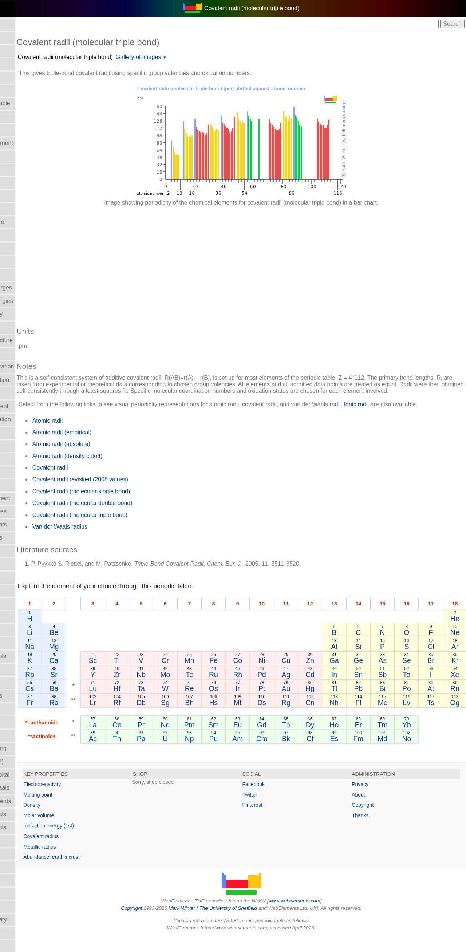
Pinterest (278, 820)
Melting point (88, 810)
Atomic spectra (23, 77)
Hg (329, 704)
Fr (79, 718)
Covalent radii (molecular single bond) (132, 506)
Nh (350, 718)
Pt (287, 704)
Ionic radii (16, 735)
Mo (202, 690)
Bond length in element (34, 143)
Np (223, 754)
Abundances (20, 38)
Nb (181, 690)
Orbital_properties (27, 682)
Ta (181, 704)
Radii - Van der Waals (32, 788)
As (393, 676)
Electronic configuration (34, 366)
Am (265, 754)
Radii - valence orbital (32, 774)
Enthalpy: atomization (32, 380)
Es (350, 754)
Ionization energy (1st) (99, 841)
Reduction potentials (30, 814)
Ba (102, 704)
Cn (329, 718)
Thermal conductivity (31, 919)
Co (265, 676)
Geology (15, 432)
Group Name (20, 445)
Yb (414, 740)
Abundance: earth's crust (102, 872)
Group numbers (24, 459)
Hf (159, 704)
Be (102, 648)
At (435, 704)
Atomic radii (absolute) (112, 459)
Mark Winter (207, 923)
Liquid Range (21, 590)
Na (79, 662)
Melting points (22, 630)
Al (350, 662)
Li (79, 648)
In (351, 690)
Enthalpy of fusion (27, 393)
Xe (456, 690)
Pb (371, 704)
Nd (202, 740)
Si (371, 662)
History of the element (32, 498)
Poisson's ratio (23, 722)
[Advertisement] (266, 263)
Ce (160, 740)
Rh (265, 690)
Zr (160, 690)
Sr (102, 690)
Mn (223, 676)
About (371, 810)
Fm (372, 754)
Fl (372, 718)
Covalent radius (91, 851)
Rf (159, 718)
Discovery (16, 274)
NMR (10, 669)
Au (308, 704)
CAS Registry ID (25, 169)
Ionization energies (28, 537)
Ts (435, 718)
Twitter (275, 810)
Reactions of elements (33, 801)
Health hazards (23, 485)
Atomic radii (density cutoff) (118, 471)
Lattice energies (24, 577)
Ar (456, 662)
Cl (435, 662)
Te (414, 690)
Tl (351, 704)
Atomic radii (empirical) (112, 448)
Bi (393, 704)
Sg (202, 718)
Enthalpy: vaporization (32, 419)
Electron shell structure (33, 340)
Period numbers (24, 709)
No (414, 754)
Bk (308, 754)
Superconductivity (27, 893)
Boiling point (20, 116)
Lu (139, 704)
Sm (244, 740)
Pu (244, 754)
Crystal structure (25, 235)
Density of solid (24, 248)
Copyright (375, 820)
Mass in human (24, 603)
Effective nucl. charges (33, 287)
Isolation (15, 551)
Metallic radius (90, 862)
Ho (350, 740)
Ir (266, 704)
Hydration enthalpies (30, 511)
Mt (266, 718)
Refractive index (25, 853)
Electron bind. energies (34, 301)
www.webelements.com (319, 916)
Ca (102, 676)
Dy (329, 740)
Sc (139, 676)
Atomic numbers (25, 51)
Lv (414, 718)
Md (393, 754)
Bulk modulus (21, 156)
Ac (139, 754)
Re (223, 704)
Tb (308, 740)
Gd (287, 740)
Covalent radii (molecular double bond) (133, 518)
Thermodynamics (26, 932)
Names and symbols (30, 656)
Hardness (16, 472)
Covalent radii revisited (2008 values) (130, 494)
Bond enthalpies (25, 130)
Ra (102, 718)
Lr (138, 718)
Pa (181, 754)
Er (371, 740)
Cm (286, 754)
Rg (308, 718)
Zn (329, 676)
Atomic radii (19, 64)
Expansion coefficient (31, 406)
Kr (456, 676)
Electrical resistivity (28, 314)
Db (181, 718)
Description (18, 261)
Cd (329, 690)
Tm (393, 740)
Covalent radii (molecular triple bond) (115, 57)
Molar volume (21, 643)
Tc (223, 690)
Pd (287, 690)
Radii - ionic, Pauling (30, 748)
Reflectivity (18, 840)
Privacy (372, 799)
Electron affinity (24, 327)
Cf (329, 754)
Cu (308, 676)
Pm (223, 740)
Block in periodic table (32, 103)
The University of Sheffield (254, 923)
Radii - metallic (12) (29, 761)
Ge (371, 676)
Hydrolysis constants (31, 524)
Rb (79, 690)
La (139, 740)
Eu (265, 740)
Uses (10, 946)
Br (435, 676)
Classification (21, 182)
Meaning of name (26, 616)
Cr (202, 676)
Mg (102, 662)
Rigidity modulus (25, 867)
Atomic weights (23, 90)
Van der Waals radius (110, 542)
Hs (244, 718)
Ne (456, 648)
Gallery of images (189, 57)
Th (160, 754)
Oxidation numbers (28, 695)
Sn (371, 690)
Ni (287, 676)
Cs (79, 704)
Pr (181, 740)
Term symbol (20, 906)
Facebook (279, 799)
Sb (392, 690)
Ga (350, 676)
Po (414, 704)
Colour (12, 195)
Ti (159, 676)
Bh (223, 718)
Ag (308, 690)
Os (244, 704)
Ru (244, 690)
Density (82, 820)
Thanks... (375, 831)
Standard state (23, 880)
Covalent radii (22, 209)
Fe (245, 676)
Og (456, 718)
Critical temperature (29, 222)
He (456, 634)
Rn (456, 704)
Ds (287, 718)
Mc (393, 718)
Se (414, 676)
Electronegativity (25, 353)
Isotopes (15, 564)
